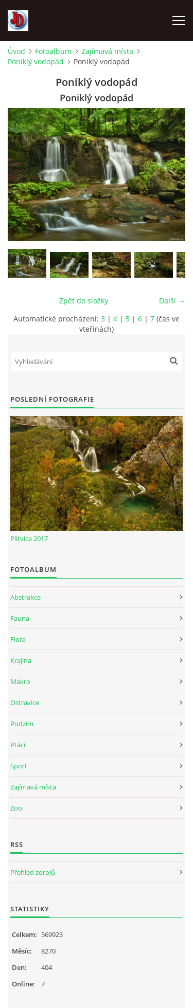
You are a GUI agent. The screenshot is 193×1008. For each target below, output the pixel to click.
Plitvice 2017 (29, 538)
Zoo (16, 808)
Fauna (19, 618)
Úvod (16, 51)
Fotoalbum (53, 51)
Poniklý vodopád (36, 61)
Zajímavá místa (107, 51)
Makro (20, 681)
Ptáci (17, 744)
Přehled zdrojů (32, 872)
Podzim (21, 723)
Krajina (20, 660)
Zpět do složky (83, 300)
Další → (172, 300)
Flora (18, 639)
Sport (18, 765)
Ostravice (24, 702)
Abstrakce (25, 597)
